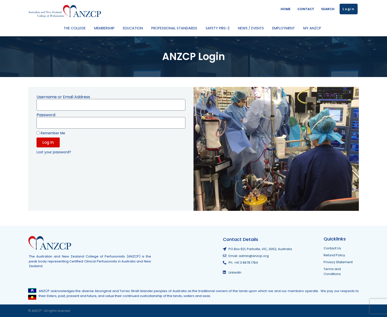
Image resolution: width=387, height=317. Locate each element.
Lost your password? (54, 152)
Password (46, 115)
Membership (105, 28)
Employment (284, 28)
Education (134, 28)
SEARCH (327, 9)
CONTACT (305, 9)
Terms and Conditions (332, 271)
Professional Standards (175, 28)
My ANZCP (313, 28)
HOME (285, 9)
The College (76, 28)
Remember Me (51, 133)
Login (349, 9)
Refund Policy (334, 255)
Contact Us (332, 248)
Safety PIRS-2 (219, 28)
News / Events (252, 28)
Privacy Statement (338, 262)
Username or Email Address (63, 97)
